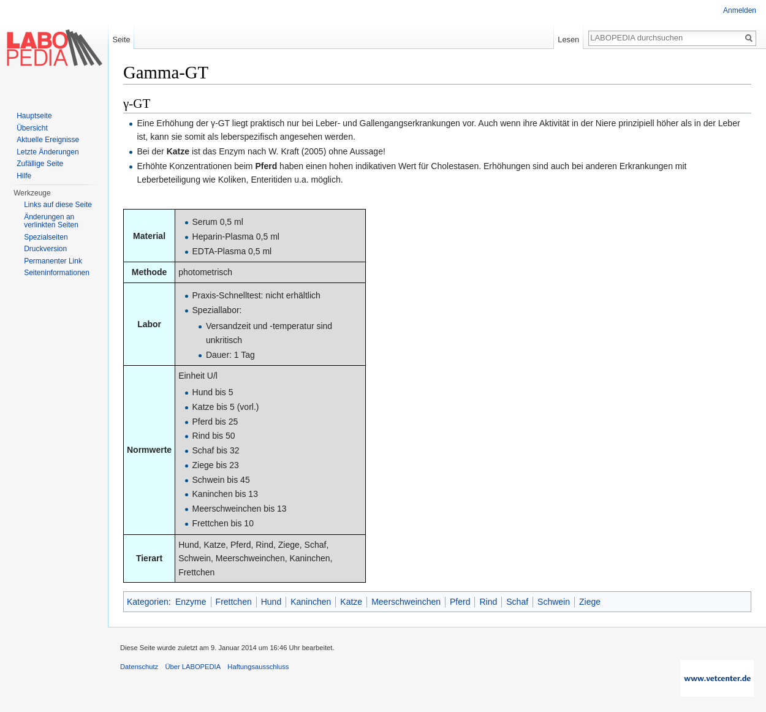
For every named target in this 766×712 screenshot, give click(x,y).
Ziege (590, 602)
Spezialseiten (45, 237)
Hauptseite (34, 116)
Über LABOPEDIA (193, 666)
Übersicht (32, 128)
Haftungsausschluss (258, 666)
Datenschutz (139, 666)
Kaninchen (310, 602)
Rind (488, 602)
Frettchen (234, 602)
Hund (271, 602)
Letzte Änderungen (47, 152)
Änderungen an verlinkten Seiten (51, 221)
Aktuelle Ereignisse (48, 139)
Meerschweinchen (406, 602)
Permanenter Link (53, 261)
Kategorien (148, 602)
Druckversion (45, 248)
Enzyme (191, 602)
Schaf (517, 602)
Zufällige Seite (40, 163)
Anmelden (739, 10)
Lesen (568, 39)
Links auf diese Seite (58, 204)
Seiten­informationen (56, 272)
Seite (121, 39)
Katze (351, 602)
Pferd (460, 602)
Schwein (553, 602)
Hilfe (24, 176)
